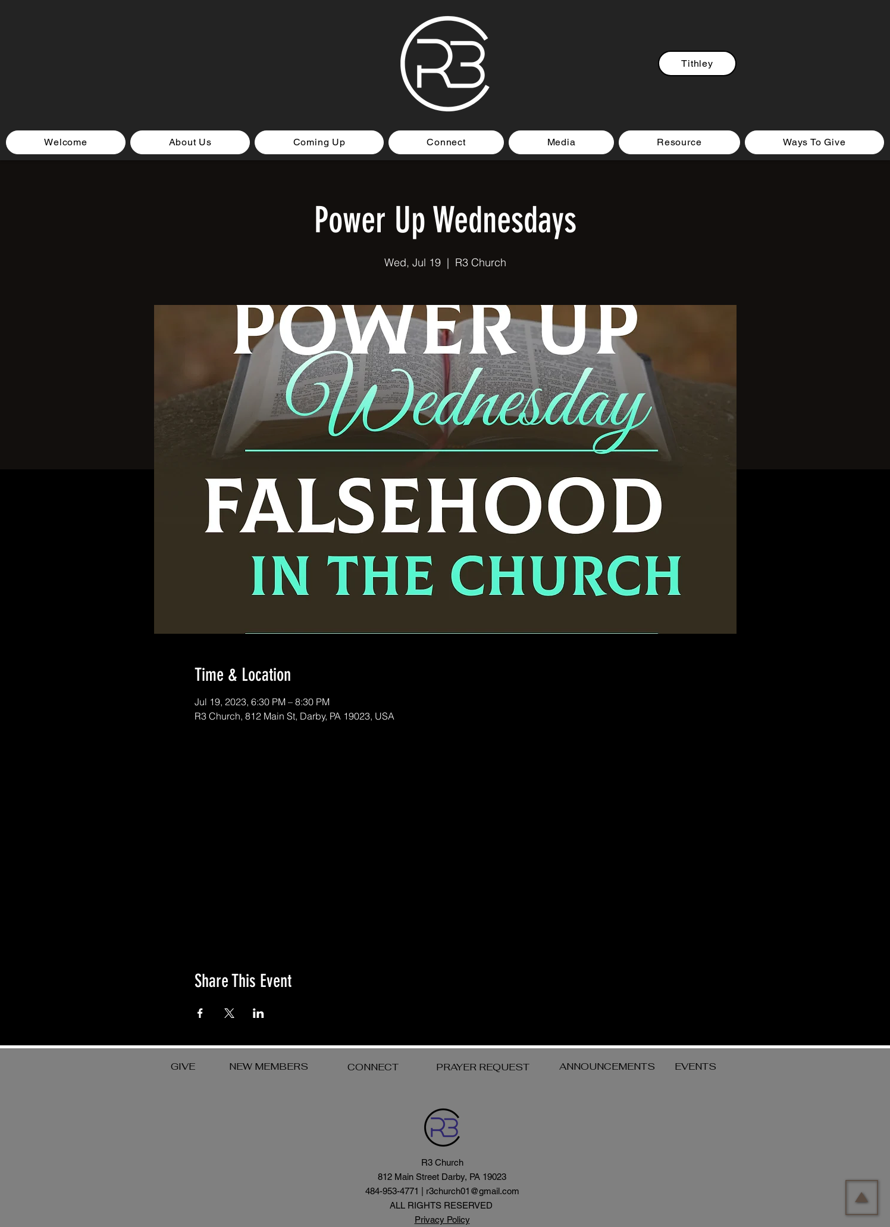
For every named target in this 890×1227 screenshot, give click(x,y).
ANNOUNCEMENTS (607, 1066)
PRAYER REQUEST (482, 1067)
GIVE (183, 1066)
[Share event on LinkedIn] (258, 1013)
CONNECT (373, 1067)
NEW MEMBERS (268, 1066)
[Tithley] (697, 63)
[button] (319, 142)
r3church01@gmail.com (472, 1191)
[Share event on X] (229, 1013)
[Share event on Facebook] (200, 1013)
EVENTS (695, 1066)
